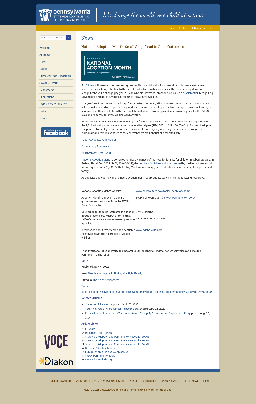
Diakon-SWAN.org (61, 380)
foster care (160, 291)
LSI (185, 380)
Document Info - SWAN (98, 332)
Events (43, 68)
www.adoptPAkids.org (149, 229)
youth (209, 291)
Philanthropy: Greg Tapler (96, 152)
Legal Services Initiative (53, 104)
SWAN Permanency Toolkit (179, 197)
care (114, 291)
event (134, 291)
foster (149, 291)
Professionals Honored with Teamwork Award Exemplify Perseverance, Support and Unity (137, 313)
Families (44, 118)
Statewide (191, 291)
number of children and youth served (160, 163)
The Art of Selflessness (106, 280)
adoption (86, 291)
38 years (91, 85)
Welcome (44, 47)
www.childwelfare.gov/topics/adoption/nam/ (163, 190)
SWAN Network (48, 82)
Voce (212, 28)
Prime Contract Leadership (55, 75)
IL (168, 291)
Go (68, 37)
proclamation (191, 93)
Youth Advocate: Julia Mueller (98, 139)
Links (42, 111)
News (42, 61)
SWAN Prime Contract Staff (108, 380)
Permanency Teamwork (95, 146)
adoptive (98, 291)
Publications (46, 97)
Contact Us (184, 28)
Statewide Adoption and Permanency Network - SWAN (117, 336)
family (142, 291)
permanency (177, 291)
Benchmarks (46, 89)
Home (172, 28)
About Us (44, 54)
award (107, 291)
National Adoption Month (96, 159)
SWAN (201, 291)
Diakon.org (200, 28)
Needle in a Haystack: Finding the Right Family (115, 273)
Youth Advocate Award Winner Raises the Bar (111, 308)
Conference (124, 291)
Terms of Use (163, 389)
